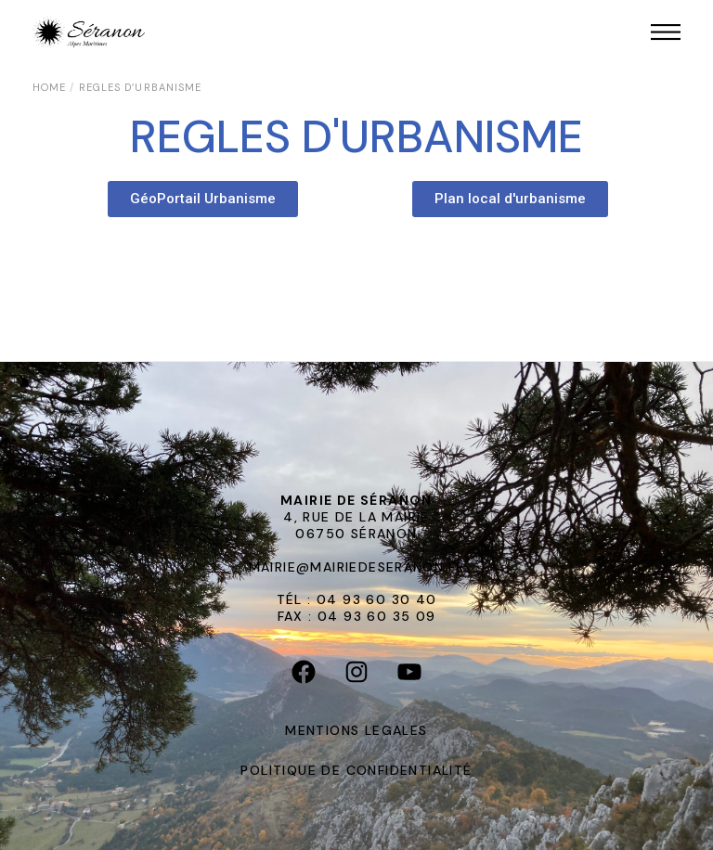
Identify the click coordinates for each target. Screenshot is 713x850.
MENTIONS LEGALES (356, 730)
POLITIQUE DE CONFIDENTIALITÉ (356, 770)
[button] (203, 199)
